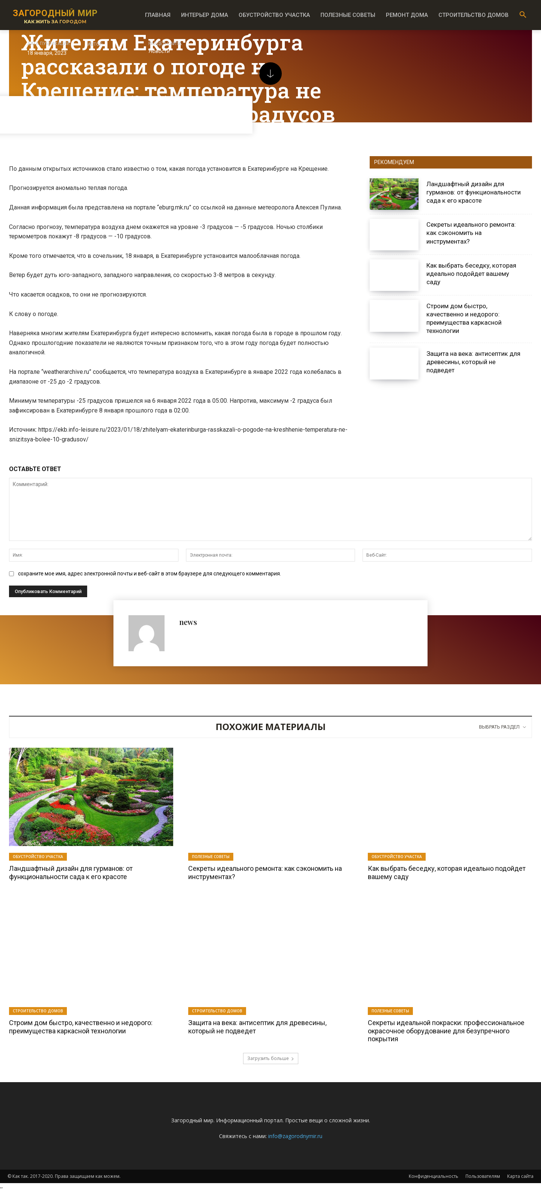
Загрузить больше (270, 1058)
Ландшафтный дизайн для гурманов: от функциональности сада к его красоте (473, 192)
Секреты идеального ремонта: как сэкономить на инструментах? (471, 233)
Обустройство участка (38, 856)
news (188, 622)
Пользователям (482, 1176)
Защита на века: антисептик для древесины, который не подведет (473, 362)
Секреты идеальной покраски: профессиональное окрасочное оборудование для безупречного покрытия (446, 1031)
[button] (523, 15)
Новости (158, 51)
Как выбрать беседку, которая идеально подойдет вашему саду (471, 274)
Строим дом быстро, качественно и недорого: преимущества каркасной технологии (81, 1027)
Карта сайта (520, 1176)
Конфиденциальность (433, 1176)
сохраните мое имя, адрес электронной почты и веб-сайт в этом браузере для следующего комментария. (149, 574)
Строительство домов (38, 1010)
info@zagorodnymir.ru (295, 1136)
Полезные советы (211, 856)
